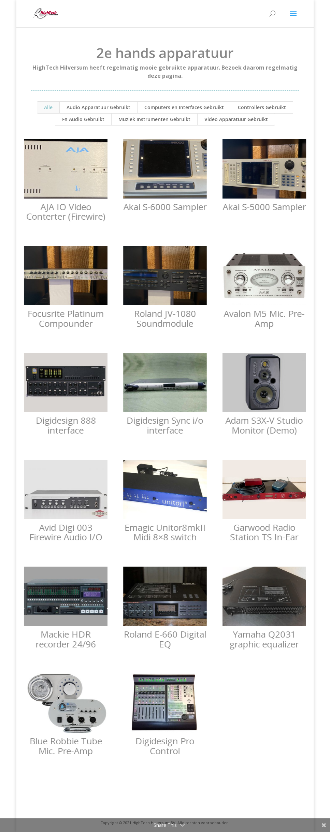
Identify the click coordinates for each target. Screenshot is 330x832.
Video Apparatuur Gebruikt (236, 119)
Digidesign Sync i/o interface (164, 425)
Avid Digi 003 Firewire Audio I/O (65, 532)
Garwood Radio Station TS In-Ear (264, 532)
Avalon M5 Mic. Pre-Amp (264, 318)
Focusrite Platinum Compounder (65, 318)
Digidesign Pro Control (164, 746)
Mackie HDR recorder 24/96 (65, 639)
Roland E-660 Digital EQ (164, 639)
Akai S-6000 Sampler (164, 207)
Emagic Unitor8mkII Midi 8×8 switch (164, 532)
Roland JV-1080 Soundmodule (164, 318)
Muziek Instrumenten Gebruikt (154, 119)
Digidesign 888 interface (65, 425)
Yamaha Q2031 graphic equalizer (264, 639)
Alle (48, 107)
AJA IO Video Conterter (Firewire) (65, 212)
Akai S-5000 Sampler (263, 207)
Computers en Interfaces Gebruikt (184, 107)
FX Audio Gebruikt (83, 119)
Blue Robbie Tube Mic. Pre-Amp (65, 746)
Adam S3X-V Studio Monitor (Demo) (264, 425)
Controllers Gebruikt (262, 107)
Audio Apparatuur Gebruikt (98, 107)
